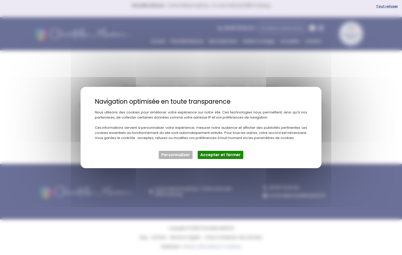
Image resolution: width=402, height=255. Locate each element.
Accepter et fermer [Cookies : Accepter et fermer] (220, 155)
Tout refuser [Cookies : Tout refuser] (387, 6)
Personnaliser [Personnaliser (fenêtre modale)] (175, 155)
